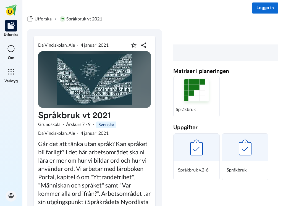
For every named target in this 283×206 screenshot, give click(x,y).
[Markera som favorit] (134, 45)
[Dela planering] (144, 45)
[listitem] (11, 29)
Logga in (265, 8)
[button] (196, 96)
